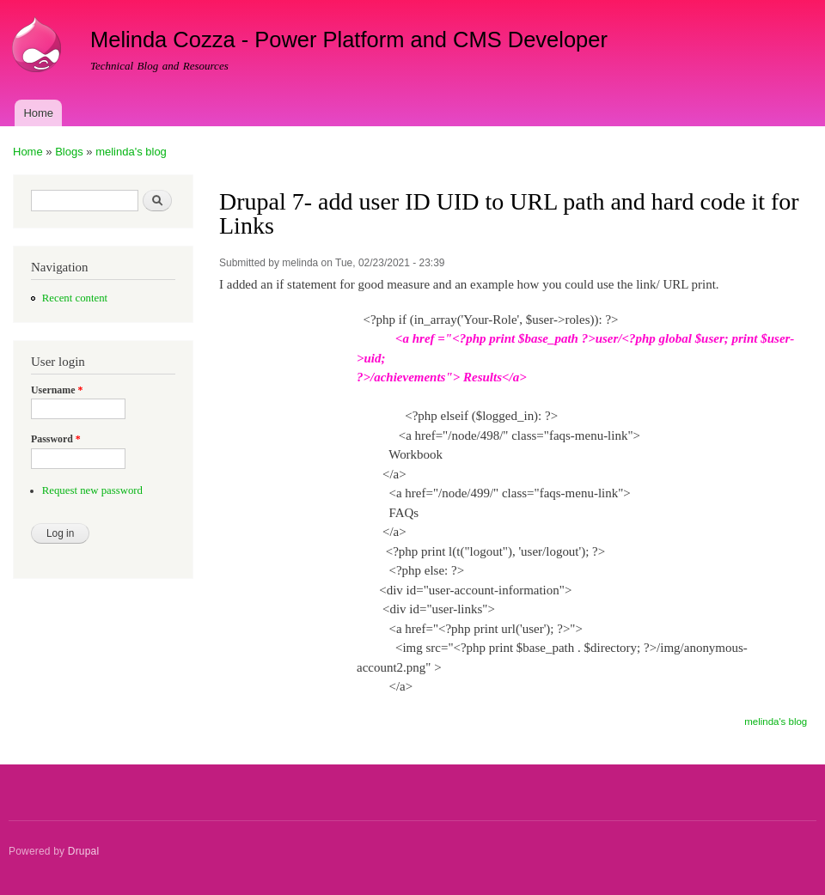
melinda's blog (131, 151)
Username (56, 390)
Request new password (92, 490)
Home (38, 113)
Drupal (84, 851)
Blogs (69, 151)
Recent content (74, 298)
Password (56, 439)
